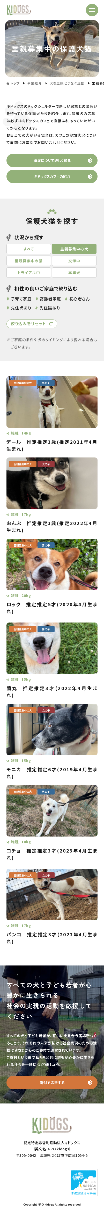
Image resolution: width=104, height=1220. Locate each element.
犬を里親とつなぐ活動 (67, 83)
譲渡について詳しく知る (52, 160)
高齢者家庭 (50, 298)
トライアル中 (29, 272)
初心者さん (79, 298)
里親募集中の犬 (74, 248)
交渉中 (74, 260)
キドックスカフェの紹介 (52, 176)
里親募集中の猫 (29, 260)
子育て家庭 (21, 298)
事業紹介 (34, 83)
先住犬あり (21, 307)
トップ (15, 83)
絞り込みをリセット (28, 323)
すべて (29, 248)
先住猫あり (50, 307)
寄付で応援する (52, 1082)
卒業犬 (74, 272)
